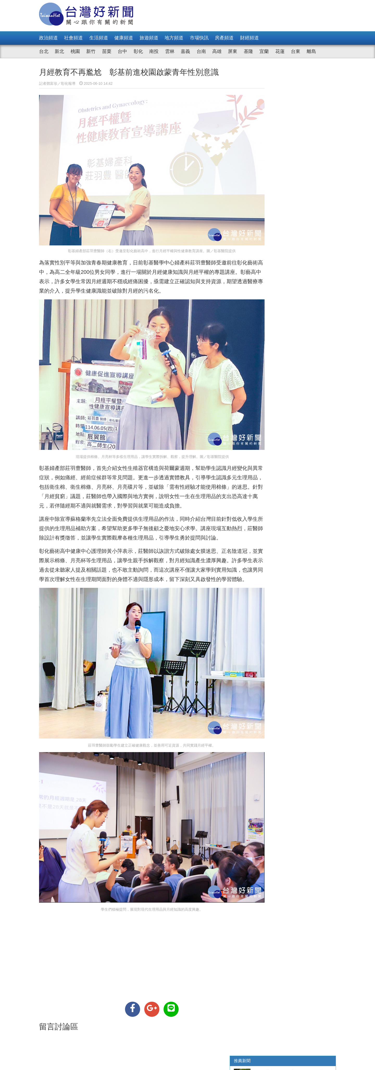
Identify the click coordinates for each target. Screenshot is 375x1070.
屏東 (232, 51)
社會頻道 (73, 37)
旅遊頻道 (149, 37)
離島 (311, 51)
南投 (154, 51)
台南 (201, 51)
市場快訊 (199, 37)
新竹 (91, 51)
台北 (43, 51)
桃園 (75, 51)
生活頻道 (98, 37)
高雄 (217, 51)
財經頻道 (249, 37)
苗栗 (106, 51)
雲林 (169, 51)
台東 (295, 51)
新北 (59, 51)
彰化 (138, 51)
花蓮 (280, 51)
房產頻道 (224, 37)
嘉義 (185, 51)
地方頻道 (174, 37)
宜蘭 (264, 51)
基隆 (248, 51)
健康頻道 (123, 37)
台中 (122, 51)
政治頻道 (48, 37)
